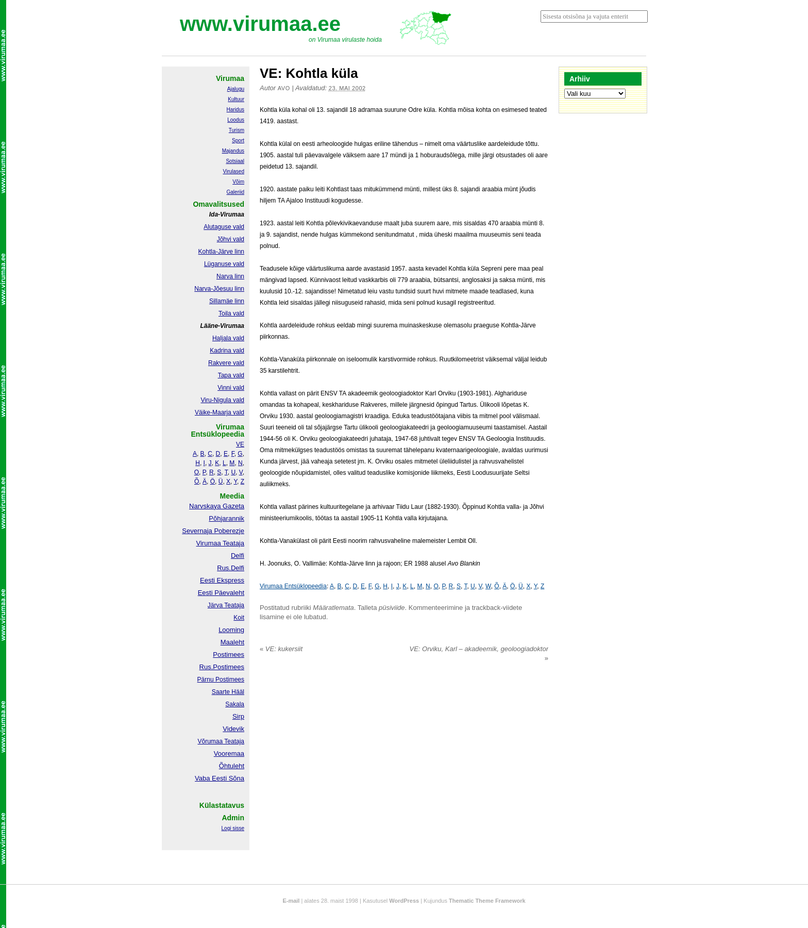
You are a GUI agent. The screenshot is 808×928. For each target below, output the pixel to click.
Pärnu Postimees (220, 679)
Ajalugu (235, 89)
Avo (284, 88)
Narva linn (230, 276)
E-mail (290, 901)
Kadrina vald (227, 350)
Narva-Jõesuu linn (219, 288)
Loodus (235, 120)
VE (240, 444)
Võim (238, 182)
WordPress (404, 901)
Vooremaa (229, 753)
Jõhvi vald (230, 239)
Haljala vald (228, 338)
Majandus (233, 151)
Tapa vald (231, 375)
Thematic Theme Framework (487, 901)
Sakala (234, 704)
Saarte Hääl (228, 691)
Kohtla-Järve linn (221, 251)
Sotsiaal (235, 161)
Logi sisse (233, 828)
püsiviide (392, 607)
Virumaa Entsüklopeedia (293, 586)
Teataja (233, 741)
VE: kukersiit (281, 649)
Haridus (235, 109)
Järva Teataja (226, 605)
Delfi (237, 555)
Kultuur (236, 99)
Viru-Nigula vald (223, 400)
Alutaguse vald (224, 226)
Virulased (233, 171)
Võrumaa (210, 741)
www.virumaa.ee (260, 23)
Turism (236, 130)
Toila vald (231, 313)
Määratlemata (333, 607)
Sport (238, 140)
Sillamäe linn (226, 301)
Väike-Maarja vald (219, 412)
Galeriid (235, 192)
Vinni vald (230, 387)
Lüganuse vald (224, 264)
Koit (238, 617)
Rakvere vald (226, 363)
